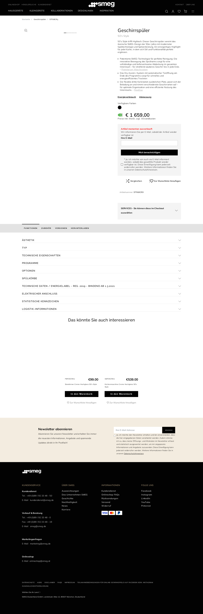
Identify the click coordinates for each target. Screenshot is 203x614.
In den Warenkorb (82, 394)
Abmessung (145, 97)
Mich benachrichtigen (149, 152)
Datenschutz (28, 582)
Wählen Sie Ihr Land (30, 592)
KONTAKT (180, 4)
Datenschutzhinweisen (146, 169)
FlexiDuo (138, 90)
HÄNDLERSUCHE (29, 4)
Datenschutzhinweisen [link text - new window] (134, 453)
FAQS (59, 582)
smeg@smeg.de (38, 526)
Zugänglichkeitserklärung (35, 586)
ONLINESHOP (14, 4)
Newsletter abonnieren (55, 429)
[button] (26, 30)
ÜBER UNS (190, 4)
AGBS (39, 582)
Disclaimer (50, 582)
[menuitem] (16, 10)
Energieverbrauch (127, 97)
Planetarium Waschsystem (134, 69)
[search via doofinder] (166, 11)
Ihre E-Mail (126, 138)
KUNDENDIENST (45, 4)
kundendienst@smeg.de (42, 500)
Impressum (70, 582)
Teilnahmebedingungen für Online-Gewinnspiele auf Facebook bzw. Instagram (115, 582)
